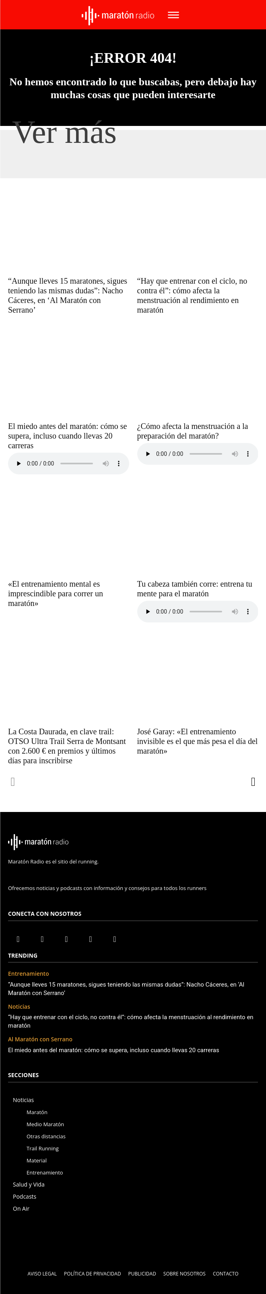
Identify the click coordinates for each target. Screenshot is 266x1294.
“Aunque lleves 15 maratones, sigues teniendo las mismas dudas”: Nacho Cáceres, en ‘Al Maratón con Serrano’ (67, 295)
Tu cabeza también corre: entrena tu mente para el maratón (194, 588)
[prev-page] (13, 782)
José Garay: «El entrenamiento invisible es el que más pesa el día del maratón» (197, 741)
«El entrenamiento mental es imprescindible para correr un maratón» (55, 593)
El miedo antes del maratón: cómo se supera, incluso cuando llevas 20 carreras (67, 436)
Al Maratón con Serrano (40, 1039)
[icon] (133, 862)
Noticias (19, 1006)
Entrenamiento (28, 973)
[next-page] (253, 782)
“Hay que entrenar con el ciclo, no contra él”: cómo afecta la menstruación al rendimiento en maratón (192, 295)
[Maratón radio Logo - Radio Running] (118, 15)
